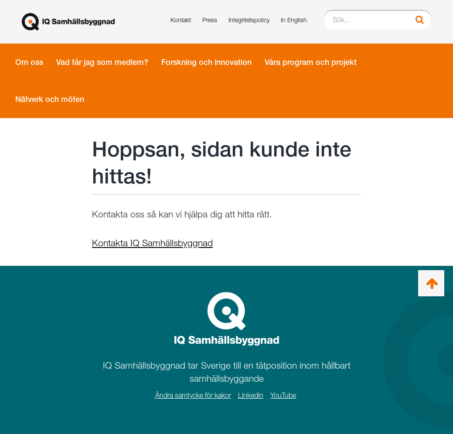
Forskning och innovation (206, 62)
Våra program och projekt (311, 62)
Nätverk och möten (49, 99)
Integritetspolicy (248, 20)
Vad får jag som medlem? (102, 62)
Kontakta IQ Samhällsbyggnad (152, 242)
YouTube (283, 395)
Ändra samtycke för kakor (193, 395)
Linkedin (250, 395)
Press (209, 20)
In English (294, 20)
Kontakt (180, 20)
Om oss (29, 62)
